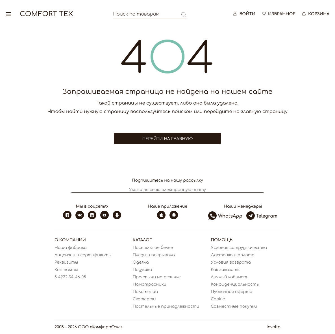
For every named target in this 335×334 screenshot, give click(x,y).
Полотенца (145, 292)
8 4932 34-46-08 (70, 277)
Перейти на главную (167, 139)
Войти (243, 13)
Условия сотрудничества (239, 248)
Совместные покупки (234, 306)
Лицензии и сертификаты (83, 255)
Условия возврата (231, 262)
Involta (273, 327)
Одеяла (141, 262)
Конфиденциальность (235, 284)
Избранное (278, 13)
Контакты (66, 270)
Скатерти (144, 299)
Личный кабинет (229, 277)
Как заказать (225, 270)
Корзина (315, 13)
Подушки (142, 270)
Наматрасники (149, 284)
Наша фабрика (70, 248)
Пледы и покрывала (154, 255)
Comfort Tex (46, 14)
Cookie (218, 299)
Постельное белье (153, 248)
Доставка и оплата (232, 255)
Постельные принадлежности (166, 306)
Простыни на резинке (157, 277)
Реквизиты (66, 262)
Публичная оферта (231, 292)
